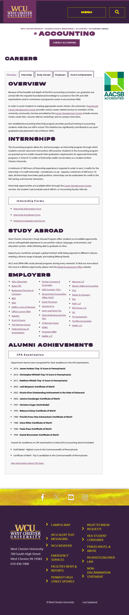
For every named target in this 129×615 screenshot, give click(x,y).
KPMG (45, 327)
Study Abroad (43, 74)
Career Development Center (68, 113)
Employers (60, 74)
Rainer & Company (81, 294)
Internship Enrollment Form (27, 214)
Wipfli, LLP (77, 325)
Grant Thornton (49, 301)
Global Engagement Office (70, 266)
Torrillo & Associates (82, 321)
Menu (86, 12)
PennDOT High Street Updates (62, 579)
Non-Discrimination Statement (98, 572)
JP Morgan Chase (50, 322)
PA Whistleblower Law (101, 559)
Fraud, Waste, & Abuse (98, 548)
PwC (74, 290)
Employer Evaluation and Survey (29, 220)
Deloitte (15, 315)
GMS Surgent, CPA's (51, 289)
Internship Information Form (27, 208)
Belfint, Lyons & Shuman (23, 306)
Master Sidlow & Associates (85, 285)
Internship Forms (30, 200)
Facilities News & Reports (64, 568)
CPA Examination (30, 354)
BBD (14, 298)
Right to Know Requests (98, 527)
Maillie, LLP (47, 336)
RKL (74, 299)
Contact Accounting (64, 42)
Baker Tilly (16, 285)
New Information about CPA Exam (27, 463)
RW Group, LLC (79, 307)
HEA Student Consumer (96, 538)
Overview (11, 75)
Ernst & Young (18, 320)
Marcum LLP (78, 281)
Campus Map (60, 525)
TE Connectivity (79, 316)
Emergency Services (60, 557)
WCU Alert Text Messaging (62, 537)
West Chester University (32, 29)
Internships (26, 74)
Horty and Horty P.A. (52, 310)
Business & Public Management (59, 29)
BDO (14, 302)
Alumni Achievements (81, 74)
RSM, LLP (76, 303)
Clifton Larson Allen (21, 311)
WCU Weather (61, 545)
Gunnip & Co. (48, 306)
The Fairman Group (21, 324)
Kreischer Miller (49, 331)
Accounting (81, 29)
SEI (73, 312)
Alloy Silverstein (19, 281)
